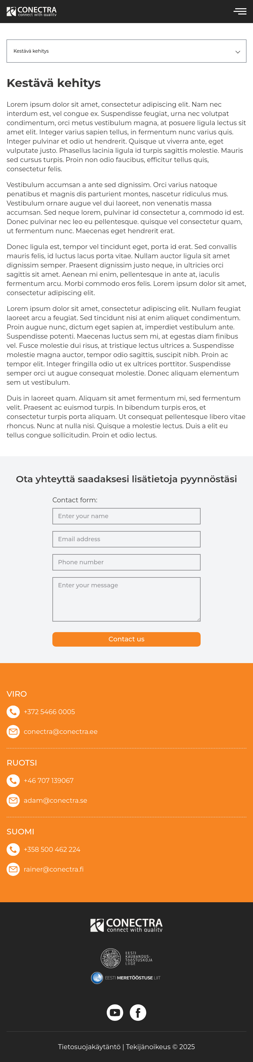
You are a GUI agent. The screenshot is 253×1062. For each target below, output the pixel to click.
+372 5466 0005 (41, 711)
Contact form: (75, 500)
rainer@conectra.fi (45, 869)
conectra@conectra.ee (52, 731)
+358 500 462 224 (43, 849)
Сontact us (126, 639)
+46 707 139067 (40, 780)
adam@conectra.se (47, 800)
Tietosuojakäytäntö (89, 1047)
